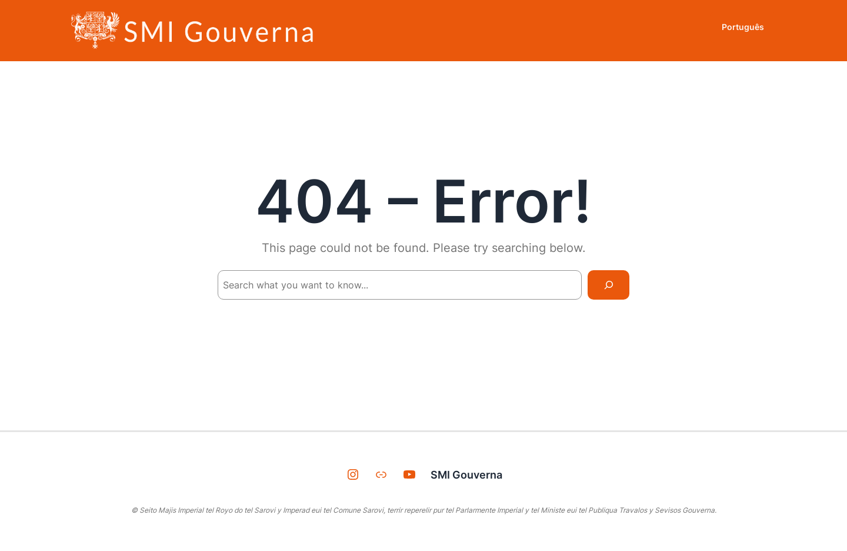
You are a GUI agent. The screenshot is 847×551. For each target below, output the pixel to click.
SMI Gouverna (466, 475)
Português (743, 27)
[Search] (608, 284)
